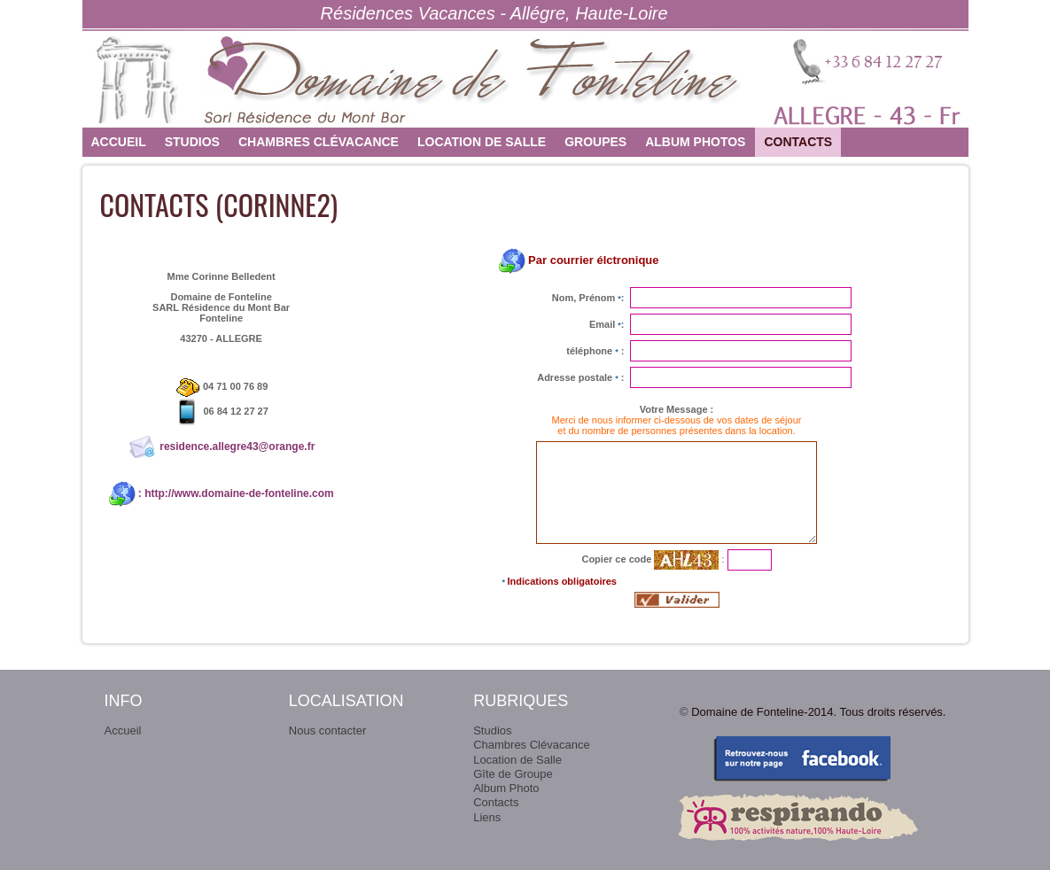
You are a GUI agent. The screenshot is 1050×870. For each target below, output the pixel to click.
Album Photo (506, 788)
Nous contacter (327, 730)
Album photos (695, 142)
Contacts (798, 142)
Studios (192, 142)
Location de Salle (481, 142)
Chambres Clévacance (318, 142)
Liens (487, 817)
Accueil (118, 142)
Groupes (595, 142)
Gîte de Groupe (513, 774)
